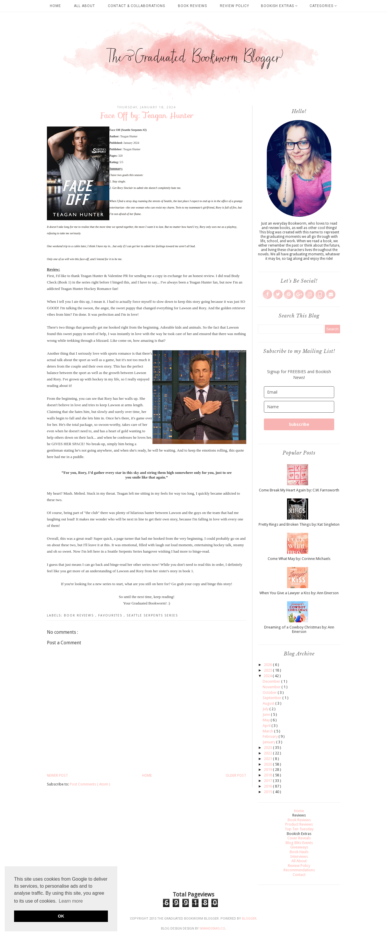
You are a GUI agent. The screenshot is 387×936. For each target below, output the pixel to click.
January (269, 742)
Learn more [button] (71, 901)
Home (55, 6)
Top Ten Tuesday (299, 829)
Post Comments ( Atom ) (90, 784)
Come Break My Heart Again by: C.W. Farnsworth (299, 490)
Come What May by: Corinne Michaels (299, 558)
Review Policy (234, 6)
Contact (299, 874)
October (270, 692)
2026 (268, 664)
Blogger (249, 918)
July (266, 709)
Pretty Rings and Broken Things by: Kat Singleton (299, 524)
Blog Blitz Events (299, 843)
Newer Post (57, 775)
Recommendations (299, 870)
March (268, 731)
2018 (268, 775)
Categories (323, 6)
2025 (268, 670)
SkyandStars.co (212, 928)
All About (84, 6)
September (272, 698)
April (267, 725)
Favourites (111, 615)
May (267, 720)
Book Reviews (192, 6)
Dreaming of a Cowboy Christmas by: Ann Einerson (299, 629)
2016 (268, 786)
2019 (268, 769)
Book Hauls (299, 852)
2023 (268, 747)
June (267, 714)
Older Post (236, 775)
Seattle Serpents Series (152, 615)
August (269, 703)
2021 (268, 758)
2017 (268, 780)
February (271, 736)
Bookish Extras (279, 6)
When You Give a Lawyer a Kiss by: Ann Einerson (299, 593)
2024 (268, 676)
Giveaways (299, 847)
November (272, 687)
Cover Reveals (299, 838)
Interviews (299, 856)
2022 (268, 753)
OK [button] (61, 916)
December (272, 681)
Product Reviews (299, 824)
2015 (268, 792)
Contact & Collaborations (136, 6)
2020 (268, 764)
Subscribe (299, 424)
